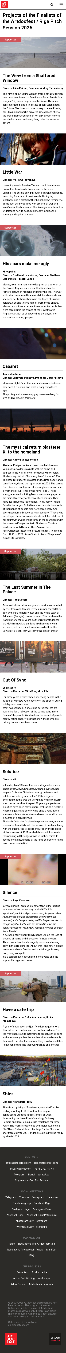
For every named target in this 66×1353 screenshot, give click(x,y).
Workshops (44, 1278)
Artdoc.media (39, 1272)
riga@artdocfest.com (46, 1163)
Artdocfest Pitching (24, 1278)
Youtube (24, 1197)
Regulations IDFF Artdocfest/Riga (36, 1244)
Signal (31, 1174)
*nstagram (38, 1197)
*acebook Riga (42, 1203)
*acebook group (22, 1203)
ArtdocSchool (17, 1284)
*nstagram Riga (21, 1209)
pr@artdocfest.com (20, 1168)
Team (12, 1244)
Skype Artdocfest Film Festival (31, 1180)
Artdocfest (23, 1272)
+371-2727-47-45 (44, 1168)
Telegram (19, 1174)
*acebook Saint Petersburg (42, 1215)
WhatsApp (43, 1174)
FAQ (31, 1255)
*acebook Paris (15, 1215)
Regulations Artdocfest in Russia (25, 1249)
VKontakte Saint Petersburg (31, 1227)
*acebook (52, 1197)
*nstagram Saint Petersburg (31, 1221)
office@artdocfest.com (18, 1163)
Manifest (51, 1249)
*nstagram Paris (42, 1209)
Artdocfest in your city (41, 1284)
